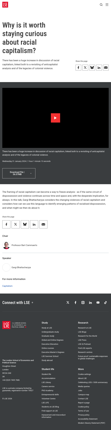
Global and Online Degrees (52, 340)
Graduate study (48, 336)
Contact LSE (83, 399)
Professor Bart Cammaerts (24, 245)
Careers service (48, 386)
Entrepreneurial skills (50, 394)
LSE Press (82, 340)
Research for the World (87, 336)
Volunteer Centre (49, 399)
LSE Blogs (82, 332)
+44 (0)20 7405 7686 (11, 380)
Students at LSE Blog (50, 407)
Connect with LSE (17, 302)
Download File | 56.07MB (21, 173)
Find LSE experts (85, 348)
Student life (46, 374)
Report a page (84, 403)
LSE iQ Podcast (84, 344)
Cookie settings (84, 374)
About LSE (82, 378)
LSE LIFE (45, 403)
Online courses (48, 348)
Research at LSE (84, 328)
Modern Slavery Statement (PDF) (91, 423)
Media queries (84, 386)
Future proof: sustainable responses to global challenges (93, 357)
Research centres (85, 352)
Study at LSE (47, 328)
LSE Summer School (50, 356)
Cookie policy (83, 407)
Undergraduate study (50, 332)
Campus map (83, 394)
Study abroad (47, 360)
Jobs (80, 390)
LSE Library (46, 382)
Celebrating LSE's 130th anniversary (93, 382)
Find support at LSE (50, 411)
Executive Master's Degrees (53, 352)
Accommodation (48, 378)
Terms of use (83, 411)
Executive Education (50, 344)
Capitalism (7, 286)
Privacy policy (83, 415)
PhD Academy (47, 390)
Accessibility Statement (88, 419)
